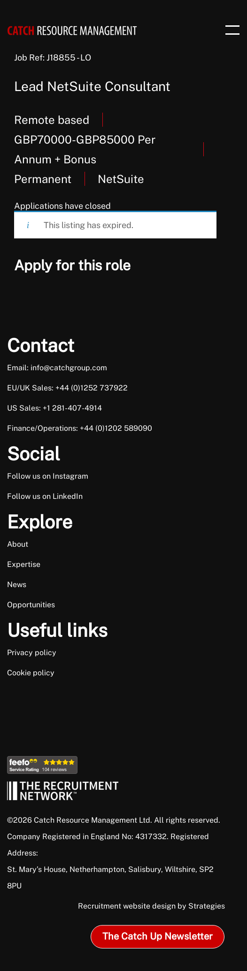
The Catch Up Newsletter (157, 936)
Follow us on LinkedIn (45, 496)
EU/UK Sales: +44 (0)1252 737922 (67, 387)
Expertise (23, 564)
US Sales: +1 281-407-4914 (54, 408)
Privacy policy (31, 652)
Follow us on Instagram (47, 476)
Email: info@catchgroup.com (57, 367)
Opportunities (31, 604)
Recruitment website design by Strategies (151, 906)
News (16, 584)
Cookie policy (30, 672)
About (17, 544)
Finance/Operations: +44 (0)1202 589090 (79, 428)
